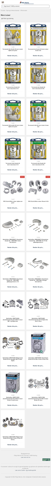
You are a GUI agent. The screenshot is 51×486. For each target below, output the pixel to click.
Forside (3, 10)
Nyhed (22, 176)
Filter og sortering (7, 18)
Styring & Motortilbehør (12, 10)
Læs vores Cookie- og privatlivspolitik (25, 470)
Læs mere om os (25, 457)
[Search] (25, 6)
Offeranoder (23, 10)
